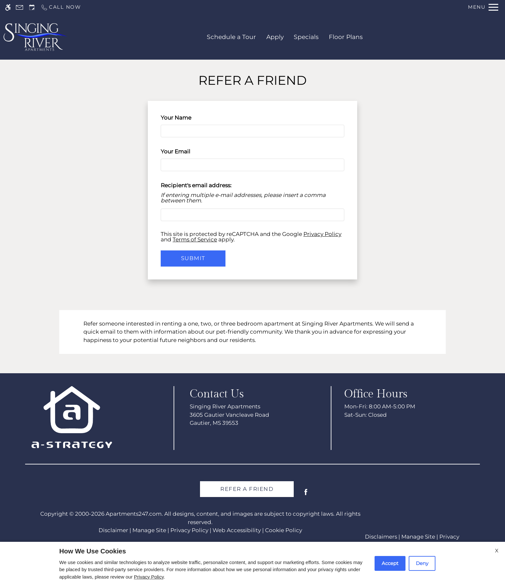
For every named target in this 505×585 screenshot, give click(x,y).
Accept (390, 563)
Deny (422, 563)
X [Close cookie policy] (497, 551)
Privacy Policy (149, 577)
